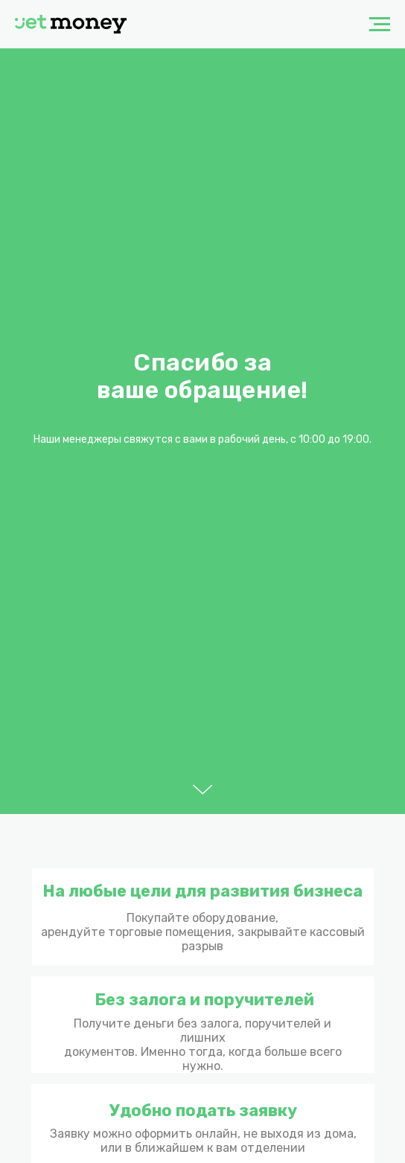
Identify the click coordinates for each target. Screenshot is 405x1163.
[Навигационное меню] (379, 24)
